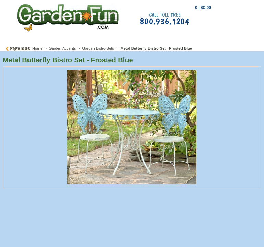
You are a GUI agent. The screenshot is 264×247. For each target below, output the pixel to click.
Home (37, 48)
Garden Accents (62, 48)
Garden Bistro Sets (98, 48)
